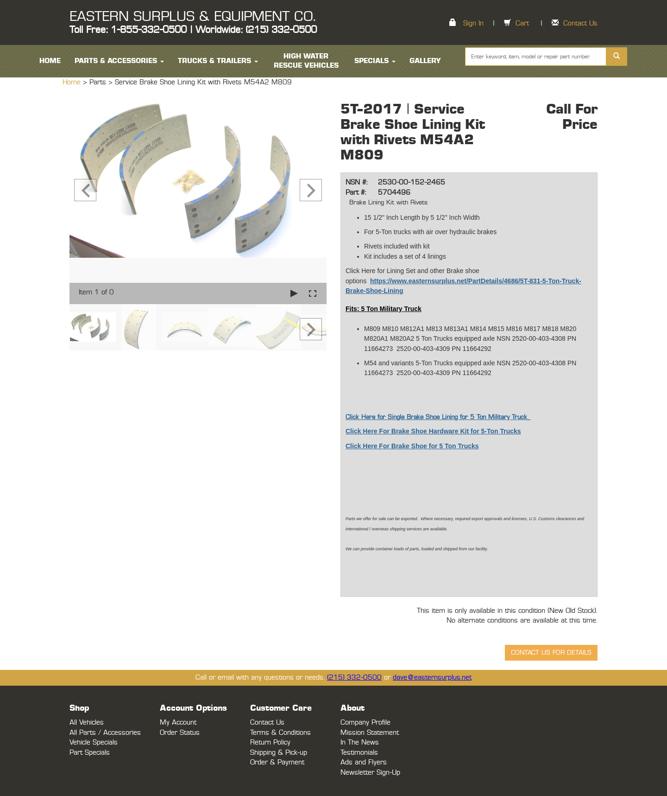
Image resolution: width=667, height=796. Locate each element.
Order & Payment (277, 762)
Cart (522, 23)
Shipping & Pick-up (278, 752)
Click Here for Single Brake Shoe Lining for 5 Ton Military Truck (436, 417)
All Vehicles (86, 722)
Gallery (425, 60)
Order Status (180, 732)
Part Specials (89, 752)
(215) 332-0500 (354, 677)
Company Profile (365, 722)
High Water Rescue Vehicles (306, 61)
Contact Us (580, 23)
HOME (50, 60)
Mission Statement (369, 732)
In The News (359, 742)
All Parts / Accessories (105, 732)
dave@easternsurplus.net (432, 677)
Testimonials (359, 752)
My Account (178, 722)
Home (73, 82)
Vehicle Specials (93, 742)
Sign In (473, 23)
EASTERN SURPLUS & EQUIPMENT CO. (192, 17)
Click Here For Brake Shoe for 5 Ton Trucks (412, 446)
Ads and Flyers (363, 762)
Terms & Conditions (280, 732)
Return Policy (270, 742)
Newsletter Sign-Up (370, 772)
